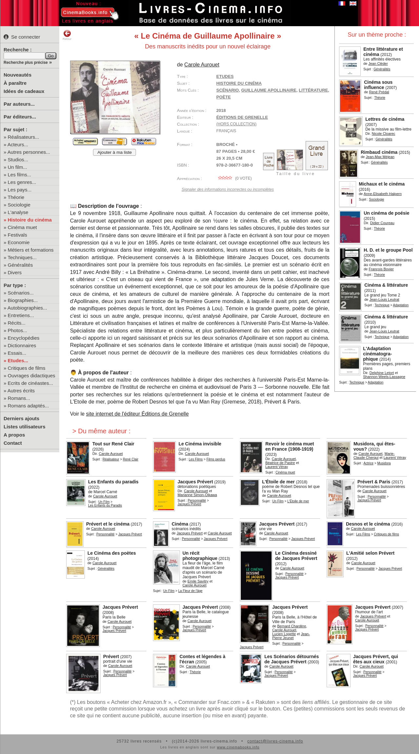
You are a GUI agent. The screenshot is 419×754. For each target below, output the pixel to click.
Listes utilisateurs (25, 426)
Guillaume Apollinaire (268, 90)
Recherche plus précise (26, 62)
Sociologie (19, 204)
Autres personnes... (29, 152)
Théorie (16, 197)
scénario (227, 90)
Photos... (17, 330)
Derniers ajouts (21, 418)
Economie (19, 242)
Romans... (19, 398)
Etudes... (18, 360)
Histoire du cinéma (30, 220)
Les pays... (20, 189)
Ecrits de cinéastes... (30, 383)
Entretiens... (21, 315)
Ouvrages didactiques (31, 375)
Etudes (225, 76)
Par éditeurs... (20, 116)
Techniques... (22, 257)
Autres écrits (21, 390)
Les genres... (22, 182)
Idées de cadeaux (24, 91)
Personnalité (197, 500)
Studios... (18, 159)
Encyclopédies (24, 338)
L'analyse (18, 212)
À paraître (15, 83)
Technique (382, 305)
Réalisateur (111, 459)
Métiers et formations (31, 250)
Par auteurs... (19, 104)
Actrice (369, 463)
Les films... (19, 174)
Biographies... (23, 300)
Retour (67, 35)
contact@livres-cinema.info (275, 741)
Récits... (17, 323)
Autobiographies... (27, 308)
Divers (15, 272)
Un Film (103, 502)
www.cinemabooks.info (238, 747)
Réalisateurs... (23, 137)
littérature (313, 90)
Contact (13, 443)
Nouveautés (17, 75)
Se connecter (22, 37)
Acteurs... (18, 144)
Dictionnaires (22, 345)
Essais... (17, 353)
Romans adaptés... (28, 405)
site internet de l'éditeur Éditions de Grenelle (137, 414)
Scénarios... (21, 293)
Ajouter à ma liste (114, 152)
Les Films (196, 459)
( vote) (234, 178)
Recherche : (18, 49)
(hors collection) (236, 124)
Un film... (17, 167)
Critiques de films (27, 368)
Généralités (20, 265)
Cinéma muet (22, 227)
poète (223, 97)
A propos (14, 435)
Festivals (17, 235)
